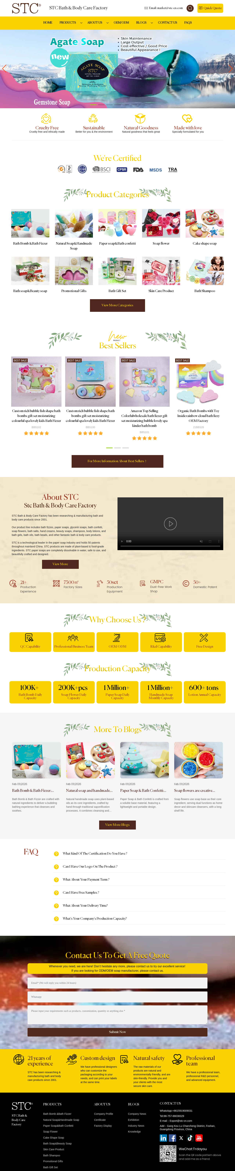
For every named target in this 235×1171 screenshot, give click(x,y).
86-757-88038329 (174, 1116)
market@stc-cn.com (170, 8)
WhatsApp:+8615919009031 (176, 1110)
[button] (93, 104)
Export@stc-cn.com (181, 1120)
